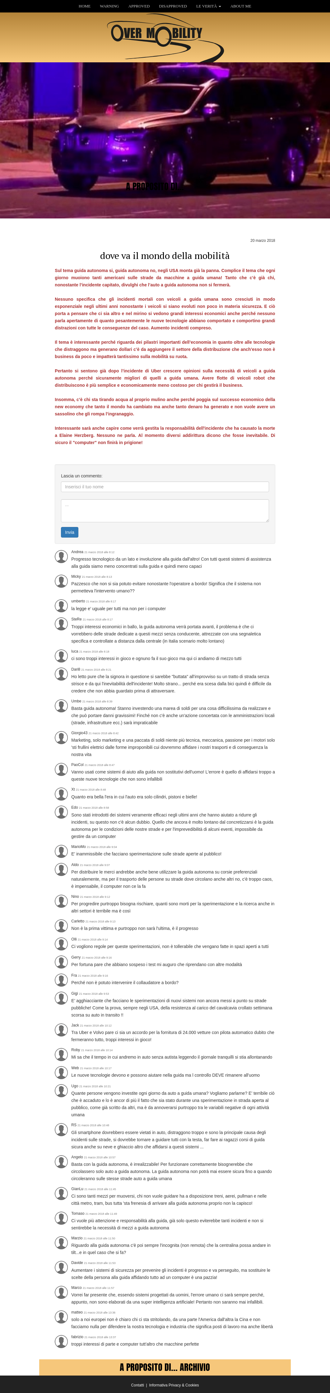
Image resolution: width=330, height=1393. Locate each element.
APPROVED (139, 6)
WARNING (109, 6)
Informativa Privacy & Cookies (174, 1385)
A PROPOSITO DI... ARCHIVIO (165, 1367)
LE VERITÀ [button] (208, 6)
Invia (69, 532)
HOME (85, 6)
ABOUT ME (240, 6)
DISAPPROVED (173, 6)
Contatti (137, 1385)
